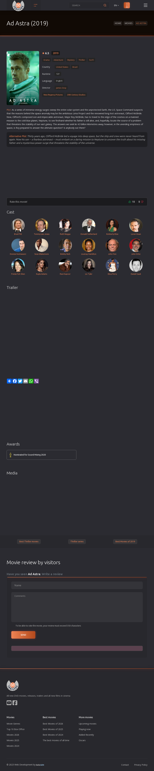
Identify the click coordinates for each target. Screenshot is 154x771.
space (38, 113)
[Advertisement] (77, 172)
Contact (125, 764)
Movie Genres (13, 723)
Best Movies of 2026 (53, 723)
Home (118, 23)
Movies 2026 (13, 734)
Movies (128, 23)
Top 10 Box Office (16, 729)
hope (102, 120)
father (80, 120)
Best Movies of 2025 (53, 729)
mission (10, 120)
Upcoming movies (87, 723)
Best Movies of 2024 (53, 734)
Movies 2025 (13, 740)
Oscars (82, 740)
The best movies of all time (56, 740)
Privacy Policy (140, 764)
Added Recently (86, 734)
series (19, 109)
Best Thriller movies (28, 541)
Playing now (85, 729)
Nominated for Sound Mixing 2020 (30, 455)
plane (34, 120)
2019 (55, 53)
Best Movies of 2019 (125, 541)
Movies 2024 (13, 745)
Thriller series (77, 541)
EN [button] (116, 5)
